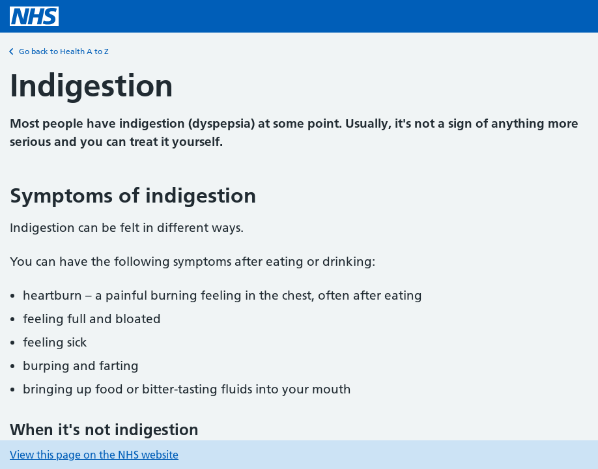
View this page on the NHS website (94, 454)
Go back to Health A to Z (59, 51)
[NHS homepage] (34, 16)
